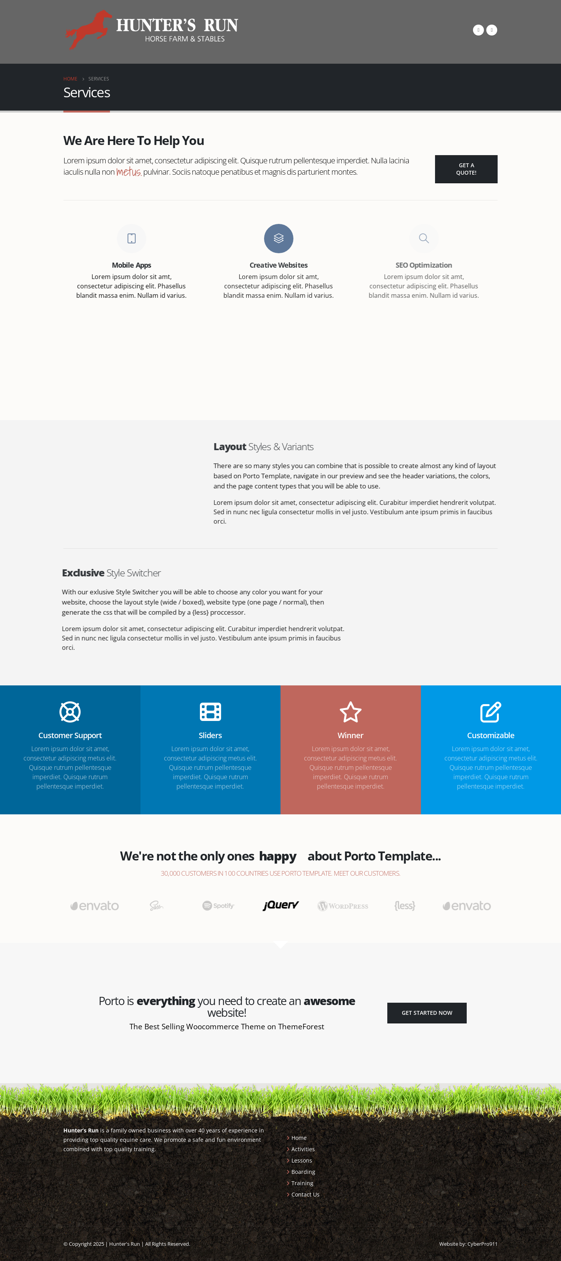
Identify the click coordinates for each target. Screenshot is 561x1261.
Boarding (303, 1171)
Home (299, 1137)
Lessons (301, 1160)
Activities (303, 1149)
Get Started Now (427, 1012)
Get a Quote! (466, 168)
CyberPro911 (483, 1243)
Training (302, 1183)
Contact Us (305, 1194)
